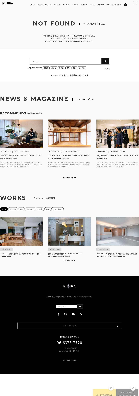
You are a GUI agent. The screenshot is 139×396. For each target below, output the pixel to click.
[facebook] (58, 335)
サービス (57, 5)
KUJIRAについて (44, 5)
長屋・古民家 (74, 216)
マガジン (84, 5)
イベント (75, 5)
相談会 (46, 68)
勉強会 (54, 68)
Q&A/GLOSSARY (114, 5)
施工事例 (66, 5)
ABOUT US (46, 317)
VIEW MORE (69, 184)
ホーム (32, 5)
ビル (27, 216)
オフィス (16, 216)
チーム (92, 5)
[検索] (125, 4)
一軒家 (51, 216)
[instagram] (65, 335)
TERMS (102, 317)
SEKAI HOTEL (76, 347)
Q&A (35, 317)
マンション (39, 216)
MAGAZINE (60, 317)
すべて (5, 216)
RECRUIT (72, 317)
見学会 (62, 68)
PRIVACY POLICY (88, 317)
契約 (75, 68)
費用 (69, 68)
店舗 (61, 216)
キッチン (83, 68)
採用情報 (101, 5)
